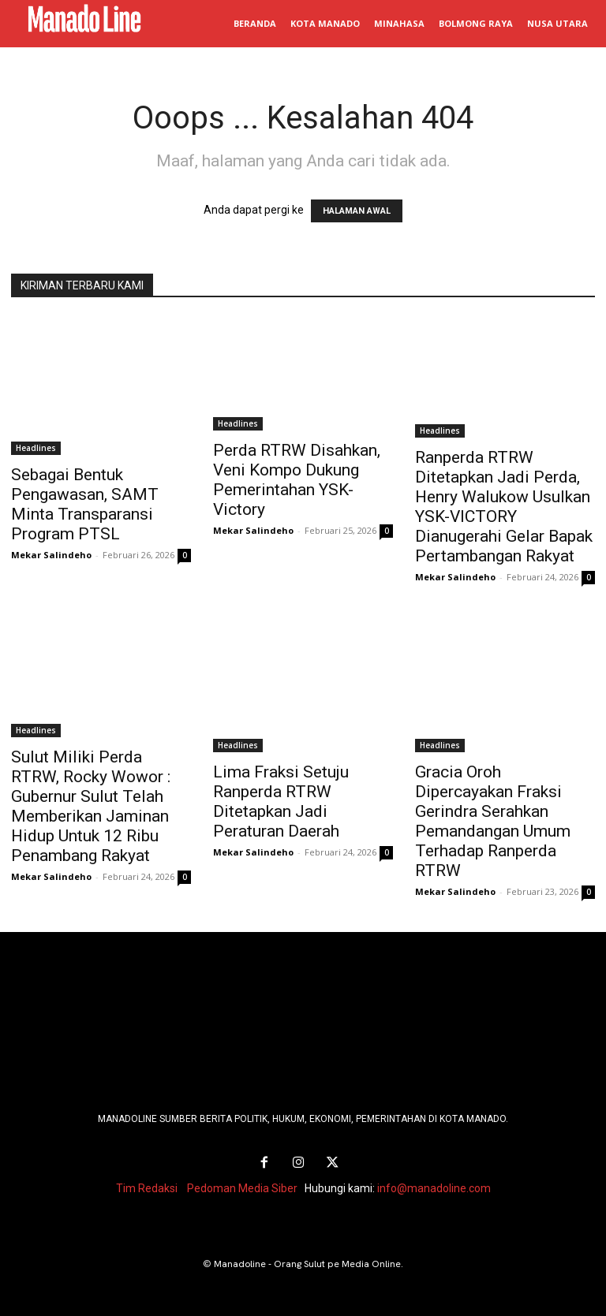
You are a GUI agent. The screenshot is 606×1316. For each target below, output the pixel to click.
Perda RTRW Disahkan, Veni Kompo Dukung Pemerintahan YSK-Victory (296, 480)
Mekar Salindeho (51, 555)
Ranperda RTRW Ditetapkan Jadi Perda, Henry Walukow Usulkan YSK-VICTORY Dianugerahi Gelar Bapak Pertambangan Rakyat (504, 506)
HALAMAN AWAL (357, 211)
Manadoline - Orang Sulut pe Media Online (307, 1263)
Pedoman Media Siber (242, 1187)
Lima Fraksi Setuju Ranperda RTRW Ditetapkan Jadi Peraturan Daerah (281, 801)
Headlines (36, 447)
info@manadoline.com (434, 1187)
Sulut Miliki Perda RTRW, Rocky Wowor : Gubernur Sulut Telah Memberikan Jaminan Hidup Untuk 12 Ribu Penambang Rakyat (90, 806)
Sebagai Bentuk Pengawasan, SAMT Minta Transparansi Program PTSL (85, 504)
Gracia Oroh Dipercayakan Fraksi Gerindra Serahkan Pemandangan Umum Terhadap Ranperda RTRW (492, 821)
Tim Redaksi (147, 1187)
